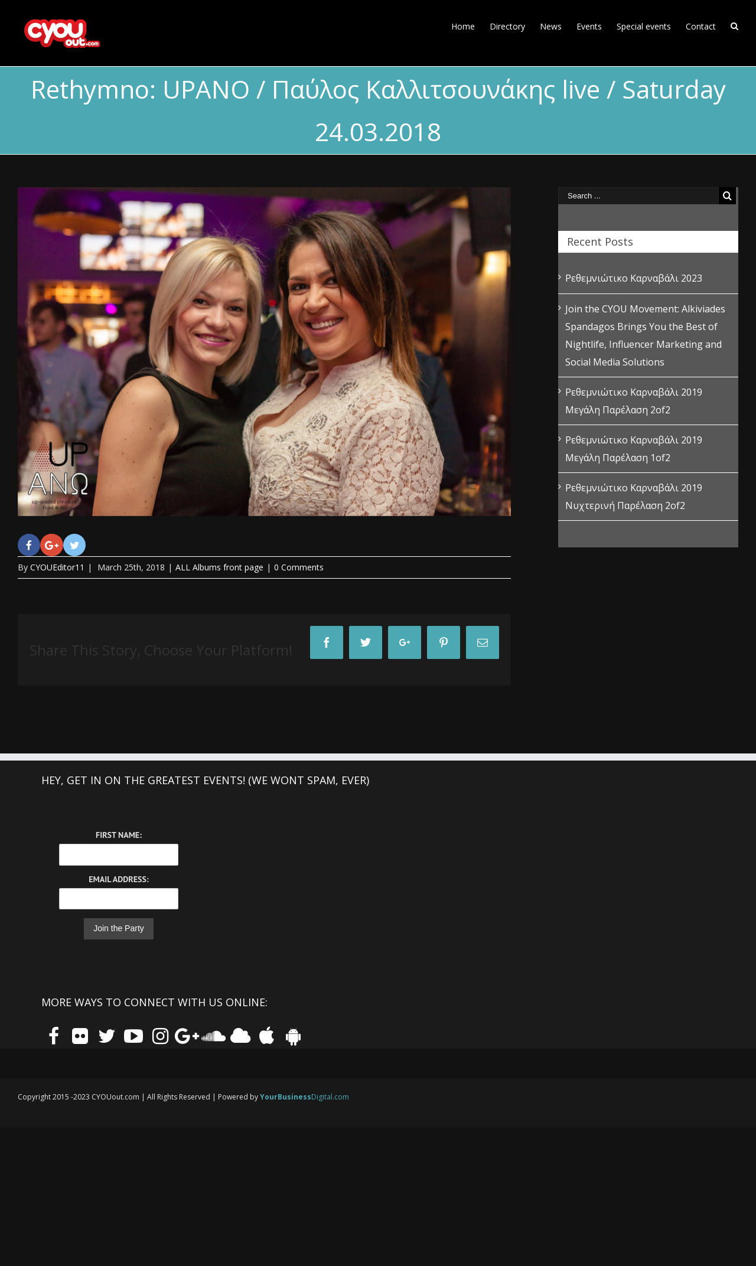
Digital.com (304, 1097)
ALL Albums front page (219, 567)
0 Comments (299, 567)
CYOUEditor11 (57, 567)
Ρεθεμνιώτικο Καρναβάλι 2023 (633, 278)
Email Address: (118, 879)
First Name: (119, 835)
